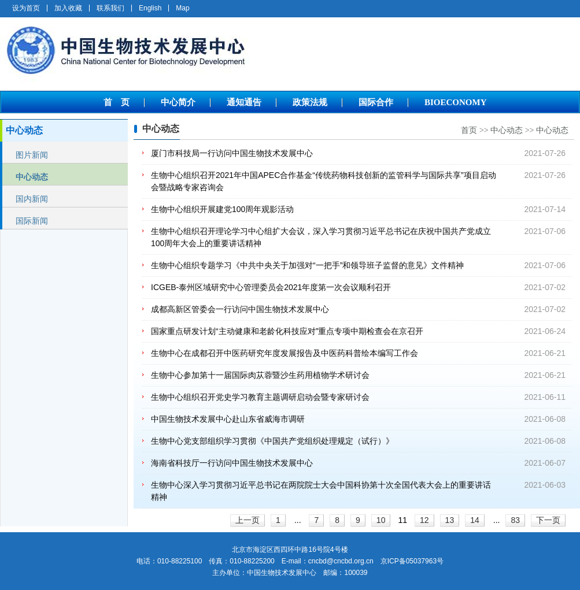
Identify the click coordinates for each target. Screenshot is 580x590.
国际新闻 (32, 220)
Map (182, 8)
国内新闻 (32, 198)
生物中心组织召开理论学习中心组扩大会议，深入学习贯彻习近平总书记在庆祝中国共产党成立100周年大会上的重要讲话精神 (321, 237)
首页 (469, 130)
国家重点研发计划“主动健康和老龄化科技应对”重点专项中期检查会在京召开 (287, 331)
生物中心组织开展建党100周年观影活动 (222, 209)
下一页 (548, 520)
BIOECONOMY (455, 102)
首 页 (117, 102)
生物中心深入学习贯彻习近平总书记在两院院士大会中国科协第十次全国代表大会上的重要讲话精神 (321, 491)
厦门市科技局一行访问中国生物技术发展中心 (232, 153)
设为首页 (26, 8)
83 (515, 520)
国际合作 (376, 102)
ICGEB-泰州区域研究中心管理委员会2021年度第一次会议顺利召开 (271, 287)
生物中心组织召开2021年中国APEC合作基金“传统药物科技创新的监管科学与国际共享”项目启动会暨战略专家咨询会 (323, 181)
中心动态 (32, 176)
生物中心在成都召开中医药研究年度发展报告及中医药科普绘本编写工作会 (284, 353)
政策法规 (310, 102)
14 (474, 520)
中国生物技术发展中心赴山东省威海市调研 (228, 419)
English (150, 8)
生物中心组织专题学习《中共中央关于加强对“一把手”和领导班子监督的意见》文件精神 (307, 265)
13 (450, 520)
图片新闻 (32, 154)
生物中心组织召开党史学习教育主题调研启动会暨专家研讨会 (260, 397)
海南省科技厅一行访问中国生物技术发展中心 (232, 462)
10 (381, 520)
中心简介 (178, 102)
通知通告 (244, 102)
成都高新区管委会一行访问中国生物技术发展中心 (240, 309)
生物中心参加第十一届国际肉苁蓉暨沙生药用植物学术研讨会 (260, 375)
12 (424, 520)
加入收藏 (68, 8)
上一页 (247, 520)
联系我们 (110, 8)
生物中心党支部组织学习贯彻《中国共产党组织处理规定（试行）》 (272, 441)
